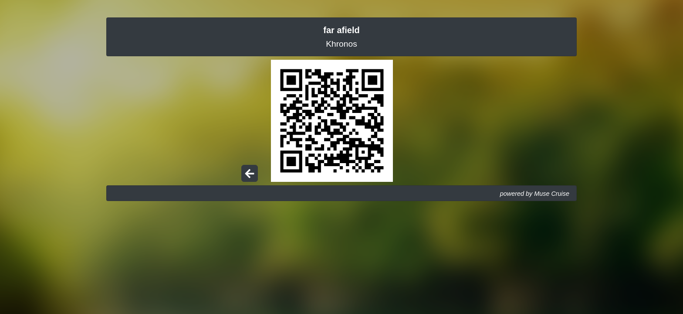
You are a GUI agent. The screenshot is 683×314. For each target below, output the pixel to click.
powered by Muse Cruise (534, 193)
